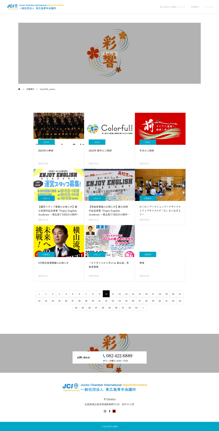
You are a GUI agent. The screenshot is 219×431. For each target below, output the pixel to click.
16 (146, 293)
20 (173, 293)
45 (83, 307)
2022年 (148, 142)
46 (89, 307)
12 (120, 293)
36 (133, 300)
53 (136, 307)
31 (99, 300)
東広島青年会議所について (172, 6)
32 (106, 300)
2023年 (46, 142)
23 (46, 300)
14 (133, 293)
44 (76, 307)
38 (146, 300)
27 (73, 300)
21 (180, 293)
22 (39, 300)
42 (173, 300)
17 (153, 293)
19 (166, 293)
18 (160, 293)
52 (130, 307)
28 (79, 300)
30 (93, 300)
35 (126, 300)
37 (140, 300)
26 (66, 300)
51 (123, 307)
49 (109, 307)
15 (140, 293)
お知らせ (46, 198)
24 (53, 300)
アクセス (209, 6)
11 (113, 293)
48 (103, 307)
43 (180, 300)
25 (59, 300)
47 (96, 307)
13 (126, 293)
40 (160, 300)
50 (116, 307)
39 (153, 300)
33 (113, 300)
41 (166, 300)
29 (86, 300)
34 (119, 300)
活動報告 (195, 6)
